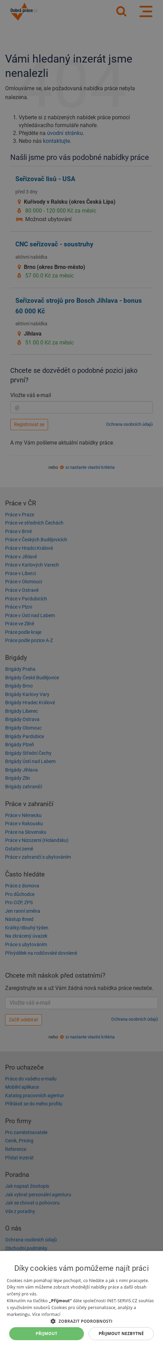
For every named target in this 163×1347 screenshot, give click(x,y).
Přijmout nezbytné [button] (121, 1333)
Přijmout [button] (47, 1333)
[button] (81, 1321)
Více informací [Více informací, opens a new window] (46, 1314)
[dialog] (81, 1299)
